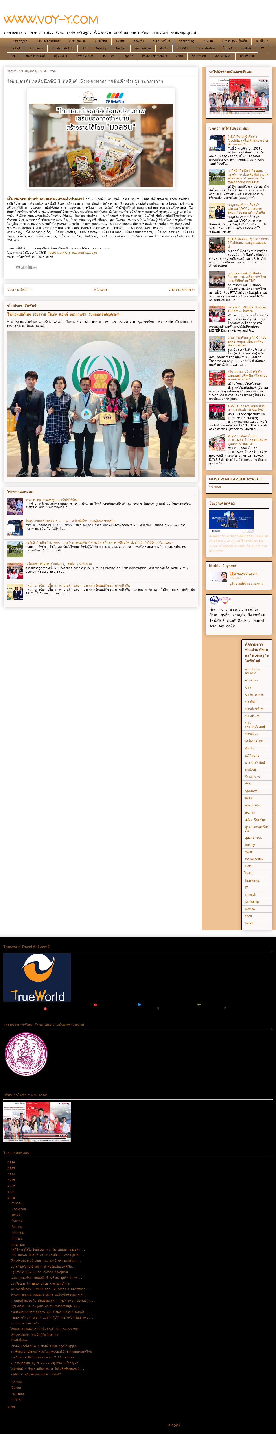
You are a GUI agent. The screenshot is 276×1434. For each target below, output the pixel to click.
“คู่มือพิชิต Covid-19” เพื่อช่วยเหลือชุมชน (39, 1272)
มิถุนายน (17, 1238)
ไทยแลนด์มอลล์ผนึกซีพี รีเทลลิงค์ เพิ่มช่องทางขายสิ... (47, 1329)
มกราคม (17, 1399)
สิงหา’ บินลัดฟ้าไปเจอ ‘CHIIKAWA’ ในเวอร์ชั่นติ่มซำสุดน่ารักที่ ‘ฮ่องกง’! (248, 440)
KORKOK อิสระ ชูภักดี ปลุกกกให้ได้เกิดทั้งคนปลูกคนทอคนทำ (248, 242)
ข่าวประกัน (199, 56)
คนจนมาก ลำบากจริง (25, 1323)
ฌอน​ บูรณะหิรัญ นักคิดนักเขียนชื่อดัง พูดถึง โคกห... (46, 1278)
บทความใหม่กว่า (20, 290)
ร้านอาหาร (36, 48)
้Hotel (228, 48)
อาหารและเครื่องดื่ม (234, 41)
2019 (12, 1407)
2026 (12, 1162)
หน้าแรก (100, 290)
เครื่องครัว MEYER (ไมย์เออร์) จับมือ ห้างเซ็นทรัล (59, 564)
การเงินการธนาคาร (154, 56)
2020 (12, 1198)
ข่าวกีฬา (182, 48)
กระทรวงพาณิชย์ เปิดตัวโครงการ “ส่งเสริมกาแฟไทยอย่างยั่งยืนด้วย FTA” (247, 277)
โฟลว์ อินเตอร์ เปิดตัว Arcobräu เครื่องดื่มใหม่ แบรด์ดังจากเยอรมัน (70, 521)
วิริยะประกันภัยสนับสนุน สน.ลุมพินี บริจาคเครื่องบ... (46, 1261)
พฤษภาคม (19, 1244)
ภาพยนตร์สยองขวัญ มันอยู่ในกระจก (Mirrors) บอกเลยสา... (53, 1301)
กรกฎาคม (18, 1233)
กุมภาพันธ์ (18, 1394)
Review (121, 48)
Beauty (101, 48)
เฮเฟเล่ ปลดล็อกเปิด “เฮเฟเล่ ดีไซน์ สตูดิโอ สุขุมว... (46, 1346)
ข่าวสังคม (101, 41)
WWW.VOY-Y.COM (51, 19)
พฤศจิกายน (19, 1209)
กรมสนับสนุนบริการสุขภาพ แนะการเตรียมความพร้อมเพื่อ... (50, 1312)
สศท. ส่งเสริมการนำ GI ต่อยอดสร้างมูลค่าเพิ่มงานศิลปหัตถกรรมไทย (247, 341)
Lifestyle (19, 41)
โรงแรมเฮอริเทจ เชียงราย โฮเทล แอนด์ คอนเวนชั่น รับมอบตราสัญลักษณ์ (63, 315)
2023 (12, 1180)
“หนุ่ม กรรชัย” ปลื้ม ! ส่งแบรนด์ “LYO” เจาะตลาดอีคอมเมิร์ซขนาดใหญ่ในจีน (78, 585)
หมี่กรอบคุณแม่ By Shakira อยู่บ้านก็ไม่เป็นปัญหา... (47, 1363)
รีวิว (14, 56)
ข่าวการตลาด (77, 41)
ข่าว (84, 48)
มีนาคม (17, 1388)
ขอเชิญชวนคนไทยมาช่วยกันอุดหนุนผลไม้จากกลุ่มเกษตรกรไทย (51, 1352)
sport (129, 56)
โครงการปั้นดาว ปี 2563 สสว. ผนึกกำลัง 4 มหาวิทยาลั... (50, 1289)
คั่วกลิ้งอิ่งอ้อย (19, 1340)
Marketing (187, 41)
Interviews (84, 56)
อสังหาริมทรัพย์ (35, 56)
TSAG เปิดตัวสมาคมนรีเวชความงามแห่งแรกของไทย (246, 408)
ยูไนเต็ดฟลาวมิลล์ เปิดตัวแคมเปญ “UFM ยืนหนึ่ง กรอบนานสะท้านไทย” (247, 375)
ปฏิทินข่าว (60, 56)
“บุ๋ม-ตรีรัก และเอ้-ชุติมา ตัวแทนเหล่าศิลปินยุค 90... (46, 1306)
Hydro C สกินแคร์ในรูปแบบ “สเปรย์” (36, 1374)
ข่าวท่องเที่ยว (161, 41)
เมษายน (17, 1382)
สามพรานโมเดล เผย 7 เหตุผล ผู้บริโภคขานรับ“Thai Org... (52, 1318)
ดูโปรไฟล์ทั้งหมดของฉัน (246, 584)
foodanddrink (62, 48)
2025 (12, 1168)
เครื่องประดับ (223, 56)
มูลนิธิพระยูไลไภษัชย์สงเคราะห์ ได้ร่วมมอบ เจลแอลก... (48, 1249)
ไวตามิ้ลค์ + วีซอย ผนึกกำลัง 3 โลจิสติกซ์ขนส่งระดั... (47, 1369)
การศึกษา (262, 41)
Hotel (16, 48)
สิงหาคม (17, 1227)
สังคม (179, 56)
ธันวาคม (17, 1203)
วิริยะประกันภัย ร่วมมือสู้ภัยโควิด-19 (34, 1335)
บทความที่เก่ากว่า (181, 290)
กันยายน (17, 1221)
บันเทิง (164, 48)
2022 (12, 1186)
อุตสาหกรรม (143, 48)
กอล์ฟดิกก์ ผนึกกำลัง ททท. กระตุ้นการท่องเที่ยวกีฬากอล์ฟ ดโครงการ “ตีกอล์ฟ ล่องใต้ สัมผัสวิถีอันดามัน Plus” (99, 543)
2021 (12, 1192)
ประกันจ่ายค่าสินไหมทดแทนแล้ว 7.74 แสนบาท (42, 1357)
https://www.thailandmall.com (71, 253)
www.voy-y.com (245, 573)
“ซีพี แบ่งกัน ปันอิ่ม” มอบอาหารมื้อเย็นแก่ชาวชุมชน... (47, 1255)
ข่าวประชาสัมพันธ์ (48, 41)
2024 (12, 1174)
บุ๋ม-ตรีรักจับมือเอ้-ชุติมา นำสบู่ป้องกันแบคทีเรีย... (44, 1266)
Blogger (174, 1425)
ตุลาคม (16, 1215)
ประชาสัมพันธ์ (206, 48)
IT (262, 48)
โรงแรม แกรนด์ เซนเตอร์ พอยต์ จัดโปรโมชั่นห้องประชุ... (49, 1295)
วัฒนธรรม (109, 56)
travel (139, 41)
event (120, 41)
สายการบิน (247, 56)
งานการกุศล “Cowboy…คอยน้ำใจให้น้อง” (52, 500)
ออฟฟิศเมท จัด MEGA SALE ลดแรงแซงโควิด (40, 1284)
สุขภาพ (208, 41)
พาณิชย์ (246, 48)
